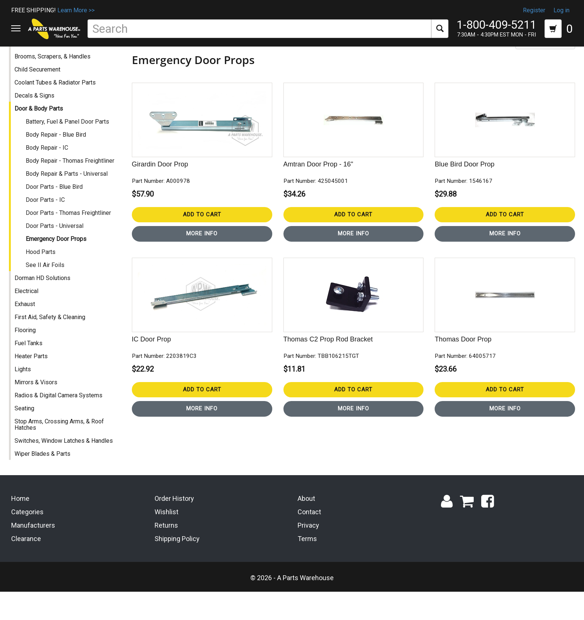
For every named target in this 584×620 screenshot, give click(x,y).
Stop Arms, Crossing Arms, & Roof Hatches (61, 445)
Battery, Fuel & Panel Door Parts (69, 142)
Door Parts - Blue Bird (56, 208)
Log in (561, 10)
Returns (166, 553)
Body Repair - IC (49, 168)
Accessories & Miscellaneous (56, 64)
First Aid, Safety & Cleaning (52, 338)
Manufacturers (33, 553)
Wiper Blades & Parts (45, 474)
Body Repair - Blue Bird (58, 155)
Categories (27, 540)
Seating (26, 429)
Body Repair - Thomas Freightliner (72, 181)
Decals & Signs (37, 116)
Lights (25, 390)
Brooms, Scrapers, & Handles (55, 77)
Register (534, 10)
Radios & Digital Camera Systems (61, 416)
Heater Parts (33, 377)
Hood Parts (43, 273)
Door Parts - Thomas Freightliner (70, 234)
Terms (307, 566)
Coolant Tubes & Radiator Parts (57, 103)
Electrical (29, 312)
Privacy (308, 553)
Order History (174, 527)
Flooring (27, 351)
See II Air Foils (47, 286)
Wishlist (166, 540)
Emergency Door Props (58, 260)
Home (20, 527)
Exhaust (27, 325)
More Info (203, 255)
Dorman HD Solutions (45, 299)
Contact (309, 540)
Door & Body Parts (41, 129)
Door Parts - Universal (57, 247)
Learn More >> (76, 10)
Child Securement (40, 90)
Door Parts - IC (47, 221)
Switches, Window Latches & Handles (66, 461)
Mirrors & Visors (38, 403)
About (306, 527)
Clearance (26, 566)
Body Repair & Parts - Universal (69, 194)
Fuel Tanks (31, 364)
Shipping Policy (177, 566)
